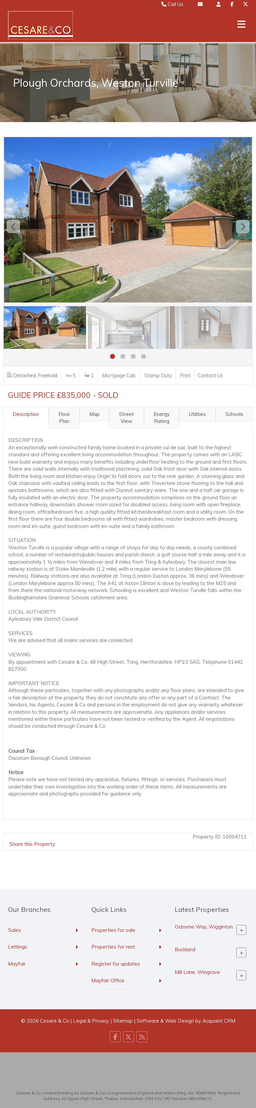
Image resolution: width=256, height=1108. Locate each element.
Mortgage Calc (119, 375)
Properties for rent (113, 947)
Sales (14, 930)
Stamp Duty (158, 375)
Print (185, 375)
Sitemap (123, 1021)
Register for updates (115, 964)
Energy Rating (162, 417)
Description (26, 414)
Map (94, 414)
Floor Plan (64, 417)
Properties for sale (113, 930)
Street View (126, 417)
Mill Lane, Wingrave (197, 972)
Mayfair (17, 964)
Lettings (17, 947)
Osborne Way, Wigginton (204, 927)
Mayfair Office (107, 980)
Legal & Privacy (91, 1021)
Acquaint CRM (218, 1021)
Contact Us (210, 375)
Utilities (197, 414)
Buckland (185, 949)
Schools (234, 414)
